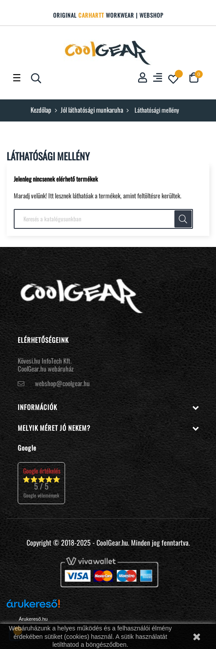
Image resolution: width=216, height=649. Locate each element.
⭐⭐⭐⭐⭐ (41, 482)
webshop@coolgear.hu (62, 383)
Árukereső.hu (33, 619)
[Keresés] (103, 219)
